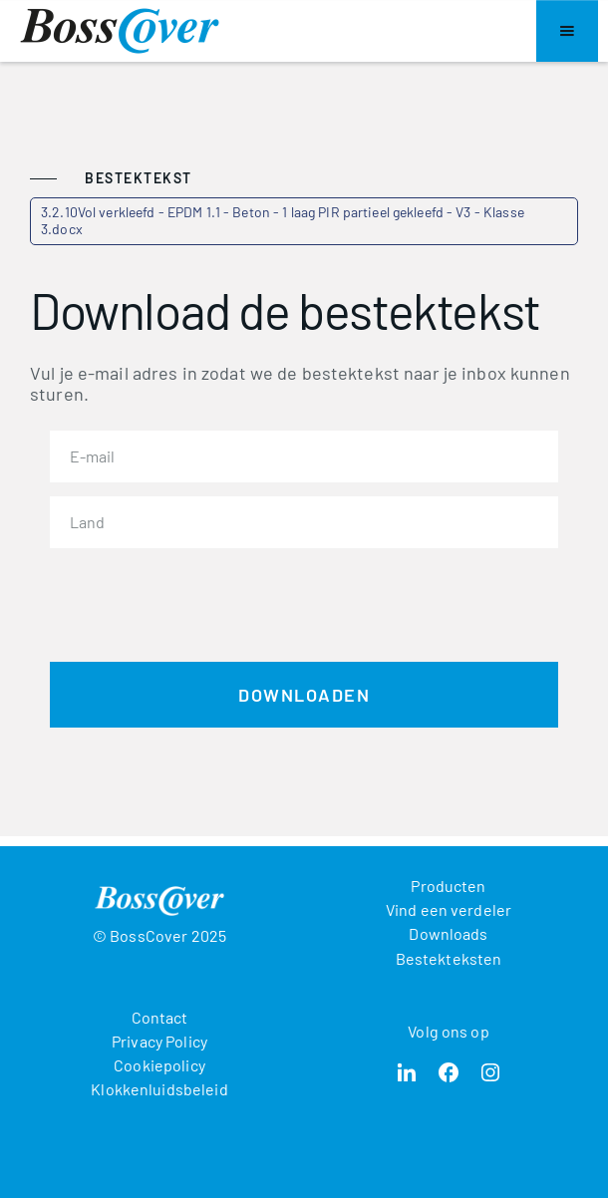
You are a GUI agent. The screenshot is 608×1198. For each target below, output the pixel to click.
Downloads (448, 933)
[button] (567, 31)
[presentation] (201, 601)
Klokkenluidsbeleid (159, 1088)
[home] (119, 31)
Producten (448, 885)
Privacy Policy (159, 1041)
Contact (160, 1017)
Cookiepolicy (159, 1064)
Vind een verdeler (448, 909)
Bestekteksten (449, 958)
